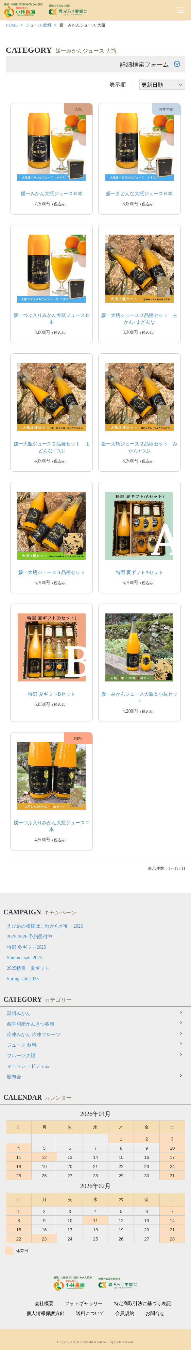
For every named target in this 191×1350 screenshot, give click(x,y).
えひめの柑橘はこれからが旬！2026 (45, 926)
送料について (90, 1313)
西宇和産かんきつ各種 (30, 1024)
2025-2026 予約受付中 (29, 936)
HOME (12, 25)
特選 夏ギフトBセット (51, 694)
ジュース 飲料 (38, 25)
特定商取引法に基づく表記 (142, 1303)
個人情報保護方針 (46, 1313)
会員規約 (124, 1313)
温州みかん (19, 1013)
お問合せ (154, 1313)
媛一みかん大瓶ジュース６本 (52, 193)
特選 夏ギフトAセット (139, 572)
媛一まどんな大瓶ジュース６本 (139, 193)
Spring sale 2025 (23, 978)
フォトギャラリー (84, 1303)
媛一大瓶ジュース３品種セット (51, 572)
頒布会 (14, 1076)
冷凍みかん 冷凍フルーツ (33, 1034)
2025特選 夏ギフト (28, 968)
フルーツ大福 (21, 1055)
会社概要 (44, 1303)
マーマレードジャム (28, 1066)
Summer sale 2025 (24, 957)
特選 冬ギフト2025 (26, 947)
